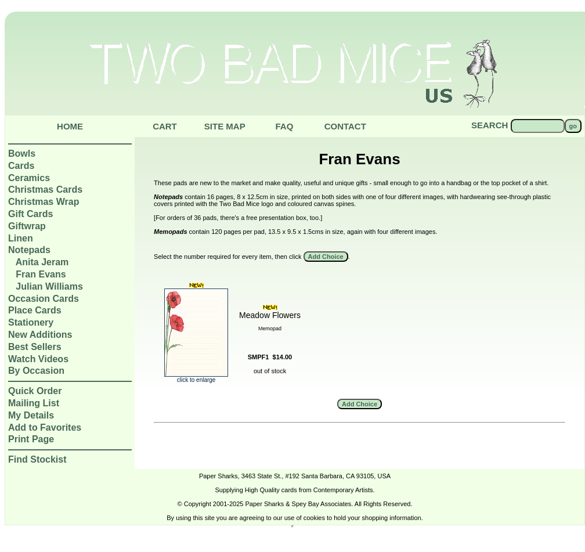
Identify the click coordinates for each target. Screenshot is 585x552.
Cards (21, 166)
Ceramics (29, 178)
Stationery (30, 322)
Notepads (29, 250)
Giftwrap (27, 226)
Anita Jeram (42, 262)
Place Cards (35, 310)
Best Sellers (35, 347)
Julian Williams (49, 286)
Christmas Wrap (43, 202)
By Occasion (36, 371)
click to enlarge (196, 377)
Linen (20, 238)
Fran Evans (41, 274)
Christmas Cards (45, 189)
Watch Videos (38, 359)
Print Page (31, 439)
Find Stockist (37, 459)
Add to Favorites (44, 427)
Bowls (21, 153)
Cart (165, 126)
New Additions (40, 335)
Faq (284, 126)
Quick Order (35, 391)
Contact (345, 126)
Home (70, 126)
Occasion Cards (43, 299)
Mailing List (33, 403)
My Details (31, 415)
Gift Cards (30, 214)
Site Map (224, 126)
